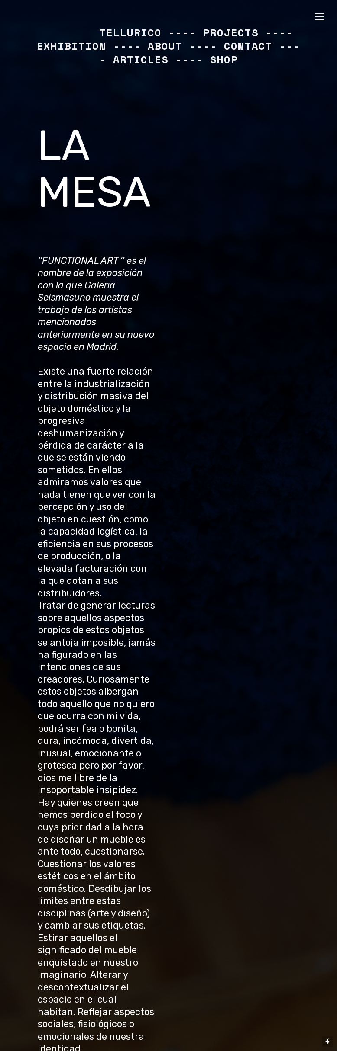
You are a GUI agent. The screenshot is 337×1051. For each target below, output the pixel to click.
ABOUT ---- (182, 46)
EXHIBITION (71, 46)
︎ (320, 17)
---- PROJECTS (213, 32)
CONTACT (248, 46)
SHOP (224, 59)
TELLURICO (130, 32)
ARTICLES (140, 59)
